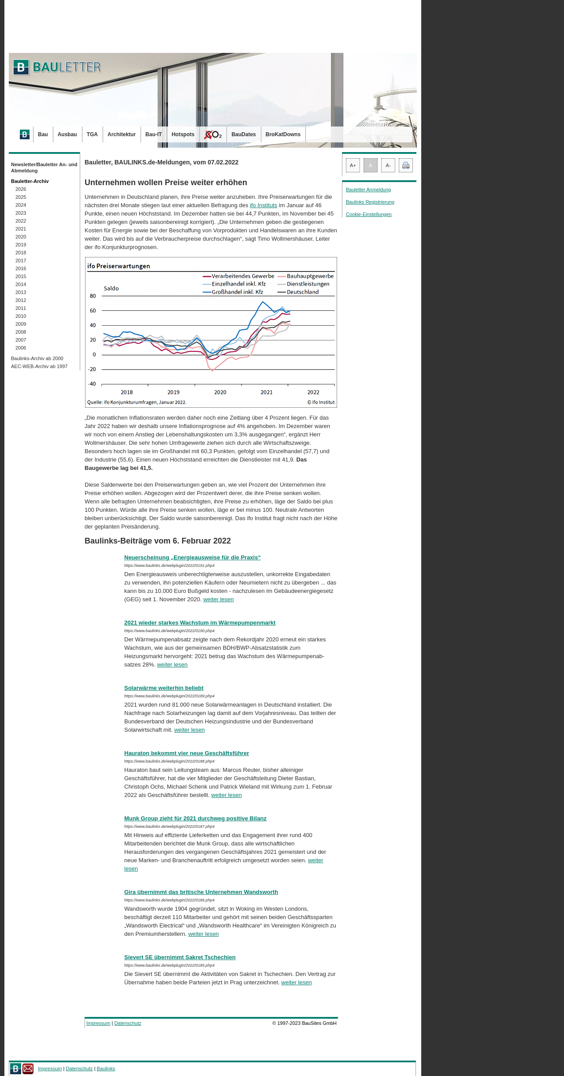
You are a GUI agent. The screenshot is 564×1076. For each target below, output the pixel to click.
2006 (20, 347)
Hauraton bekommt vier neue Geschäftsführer (186, 753)
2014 (20, 284)
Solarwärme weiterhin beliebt (164, 688)
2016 (20, 268)
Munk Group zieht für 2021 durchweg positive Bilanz (195, 818)
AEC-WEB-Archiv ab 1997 (39, 366)
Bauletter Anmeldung (368, 189)
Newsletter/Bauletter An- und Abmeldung (44, 167)
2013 (20, 292)
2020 (20, 236)
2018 (20, 252)
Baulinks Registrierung (370, 202)
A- (388, 165)
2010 (20, 316)
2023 (20, 213)
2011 (20, 308)
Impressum (98, 1023)
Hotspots (182, 134)
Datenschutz (127, 1023)
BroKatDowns (283, 134)
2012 (20, 300)
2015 (20, 276)
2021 (20, 228)
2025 (20, 197)
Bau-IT (153, 134)
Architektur (122, 134)
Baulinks (106, 1068)
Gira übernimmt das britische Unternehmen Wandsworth (201, 892)
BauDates (243, 134)
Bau (43, 134)
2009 (20, 324)
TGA (92, 134)
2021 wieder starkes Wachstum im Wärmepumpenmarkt (199, 622)
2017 (20, 260)
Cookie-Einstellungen (369, 214)
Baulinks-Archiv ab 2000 (37, 358)
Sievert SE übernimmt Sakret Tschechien (180, 957)
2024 (20, 205)
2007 (20, 340)
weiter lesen (218, 599)
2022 (20, 220)
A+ (353, 165)
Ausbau (67, 134)
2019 (20, 244)
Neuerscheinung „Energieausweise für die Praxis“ (192, 557)
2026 (20, 189)
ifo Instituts (263, 205)
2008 (20, 332)
